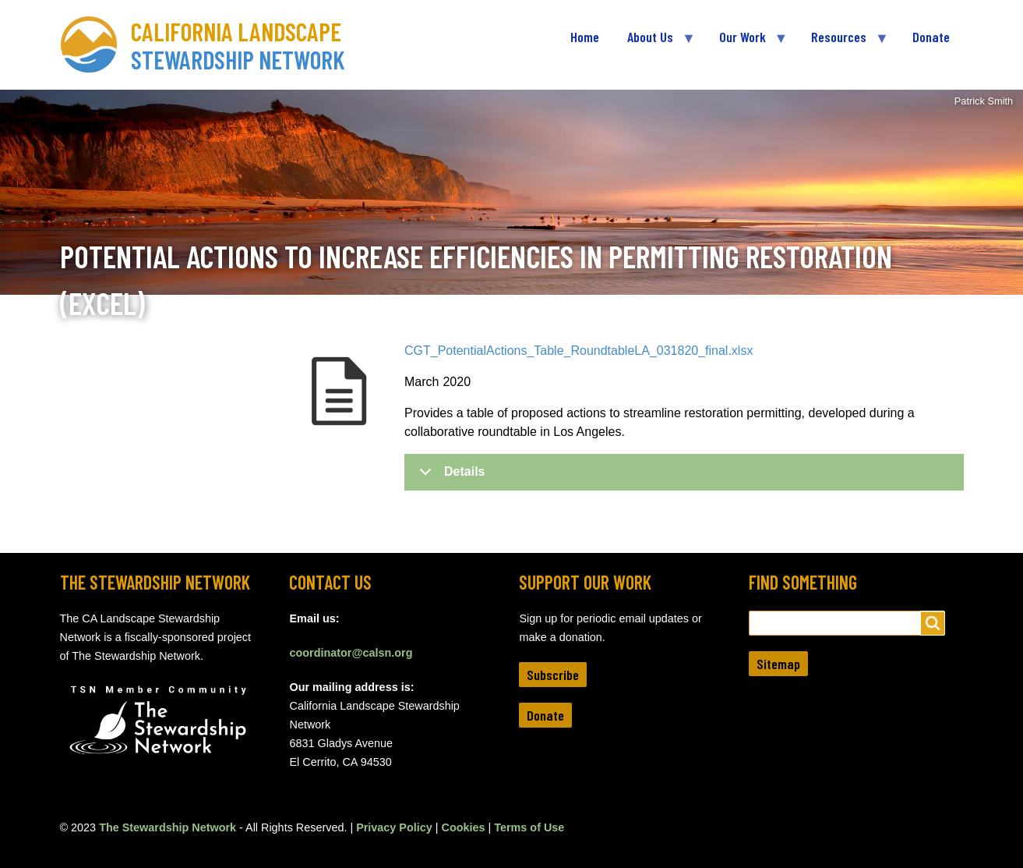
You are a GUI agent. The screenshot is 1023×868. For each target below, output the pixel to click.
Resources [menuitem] (842, 43)
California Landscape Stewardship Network (238, 45)
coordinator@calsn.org (350, 653)
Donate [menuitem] (931, 36)
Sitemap (778, 663)
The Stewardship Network (167, 827)
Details (449, 477)
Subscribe (553, 674)
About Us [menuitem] (653, 43)
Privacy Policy (394, 827)
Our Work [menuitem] (746, 43)
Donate (545, 715)
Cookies (463, 827)
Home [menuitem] (584, 36)
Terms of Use (529, 827)
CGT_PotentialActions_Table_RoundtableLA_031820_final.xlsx (578, 350)
